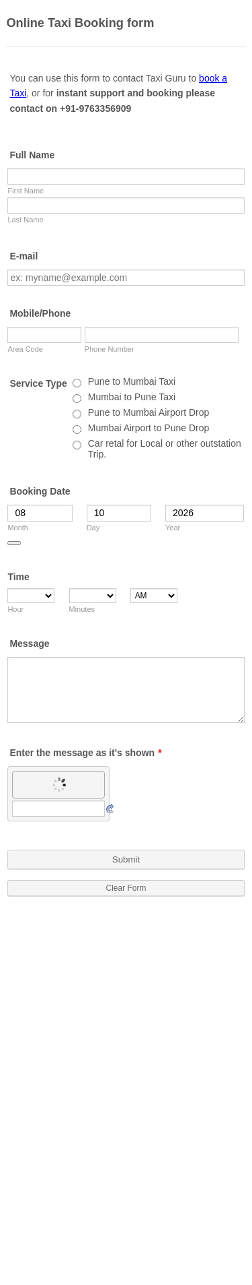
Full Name (31, 155)
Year (172, 528)
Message (29, 643)
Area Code (25, 349)
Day (93, 528)
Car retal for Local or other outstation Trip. (164, 449)
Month (17, 528)
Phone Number (109, 349)
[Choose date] (14, 543)
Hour (15, 609)
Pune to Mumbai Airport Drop (149, 412)
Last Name (25, 220)
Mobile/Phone (40, 313)
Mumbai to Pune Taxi (131, 396)
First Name (25, 191)
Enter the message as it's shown (85, 752)
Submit (126, 859)
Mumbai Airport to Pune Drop (149, 427)
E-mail (23, 256)
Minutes (82, 609)
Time (18, 576)
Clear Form (126, 888)
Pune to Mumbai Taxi (131, 381)
